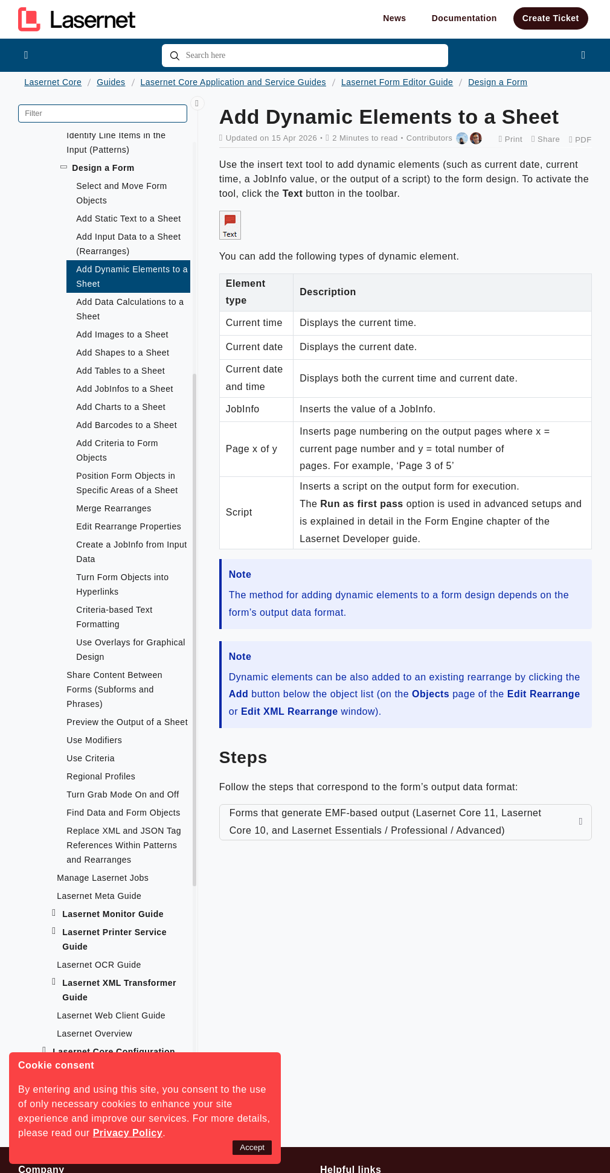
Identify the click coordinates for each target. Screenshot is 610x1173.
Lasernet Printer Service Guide (114, 939)
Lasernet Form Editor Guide (397, 82)
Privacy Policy (128, 1133)
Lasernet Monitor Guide (113, 914)
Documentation (464, 18)
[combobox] (305, 55)
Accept (252, 1147)
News (394, 18)
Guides (111, 82)
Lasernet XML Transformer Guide (119, 990)
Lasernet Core (53, 82)
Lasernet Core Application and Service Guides (234, 82)
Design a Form (497, 82)
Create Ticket (550, 18)
